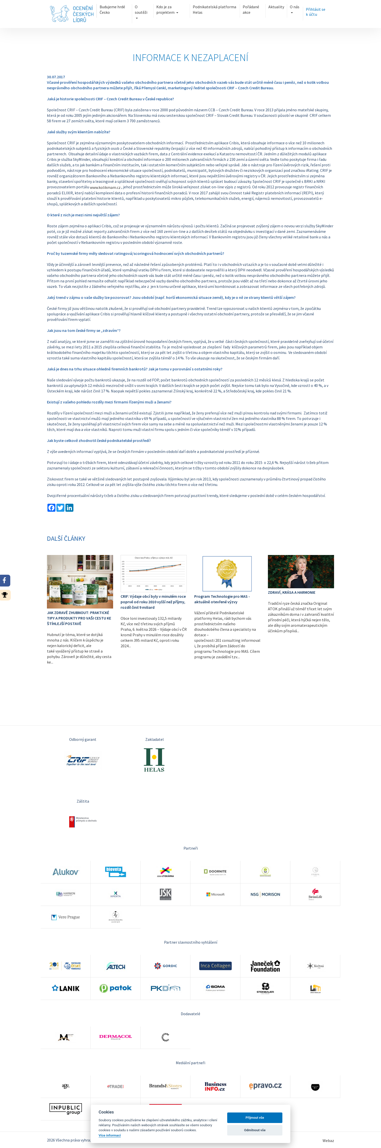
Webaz (328, 1140)
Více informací (110, 1135)
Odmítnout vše (255, 1130)
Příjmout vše (255, 1117)
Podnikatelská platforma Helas (214, 9)
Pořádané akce (251, 9)
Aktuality (277, 6)
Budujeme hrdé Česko (111, 9)
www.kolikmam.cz (105, 187)
